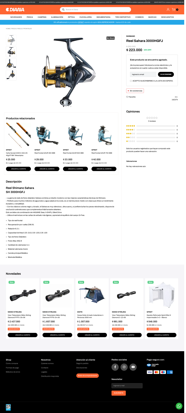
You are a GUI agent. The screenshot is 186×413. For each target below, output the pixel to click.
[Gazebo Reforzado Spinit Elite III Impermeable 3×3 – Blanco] (161, 295)
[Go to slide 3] (68, 106)
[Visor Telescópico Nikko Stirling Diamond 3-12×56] (127, 295)
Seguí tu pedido (82, 363)
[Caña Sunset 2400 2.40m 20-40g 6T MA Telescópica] (18, 135)
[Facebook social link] (115, 367)
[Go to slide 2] (66, 106)
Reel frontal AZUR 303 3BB (44, 153)
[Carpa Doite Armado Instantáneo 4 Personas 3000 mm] (92, 295)
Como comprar (12, 363)
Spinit (9, 150)
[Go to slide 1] (63, 106)
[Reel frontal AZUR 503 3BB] (75, 135)
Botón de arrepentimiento (87, 375)
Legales (44, 372)
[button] (18, 169)
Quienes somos (47, 363)
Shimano (130, 36)
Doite (80, 312)
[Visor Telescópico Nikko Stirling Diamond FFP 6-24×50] (57, 295)
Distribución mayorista (50, 376)
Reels (19, 28)
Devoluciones (81, 368)
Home (8, 28)
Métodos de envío (13, 372)
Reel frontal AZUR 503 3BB (73, 153)
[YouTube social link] (133, 367)
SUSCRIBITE (118, 393)
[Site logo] (15, 9)
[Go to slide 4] (70, 106)
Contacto (44, 368)
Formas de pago (12, 368)
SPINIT (81, 22)
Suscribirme (166, 74)
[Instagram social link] (124, 367)
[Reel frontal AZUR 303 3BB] (46, 135)
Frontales (27, 28)
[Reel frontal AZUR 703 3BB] (104, 135)
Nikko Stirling (15, 312)
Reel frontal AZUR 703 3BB (102, 153)
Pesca (13, 28)
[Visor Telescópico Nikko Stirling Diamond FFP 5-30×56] (22, 295)
